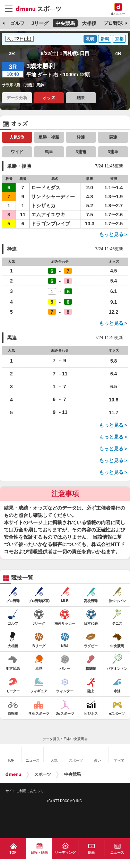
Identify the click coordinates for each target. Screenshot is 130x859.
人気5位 (16, 137)
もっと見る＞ (113, 234)
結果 (81, 97)
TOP (12, 852)
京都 (119, 38)
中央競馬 (65, 23)
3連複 (81, 151)
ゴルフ (17, 23)
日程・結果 (39, 852)
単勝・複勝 (48, 137)
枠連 (81, 137)
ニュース (117, 852)
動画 (91, 852)
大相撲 (89, 23)
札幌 (90, 38)
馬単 (49, 151)
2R (12, 53)
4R (118, 53)
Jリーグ (40, 23)
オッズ (49, 97)
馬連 (113, 137)
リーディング (65, 852)
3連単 (112, 151)
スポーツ (42, 774)
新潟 (105, 38)
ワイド (17, 151)
